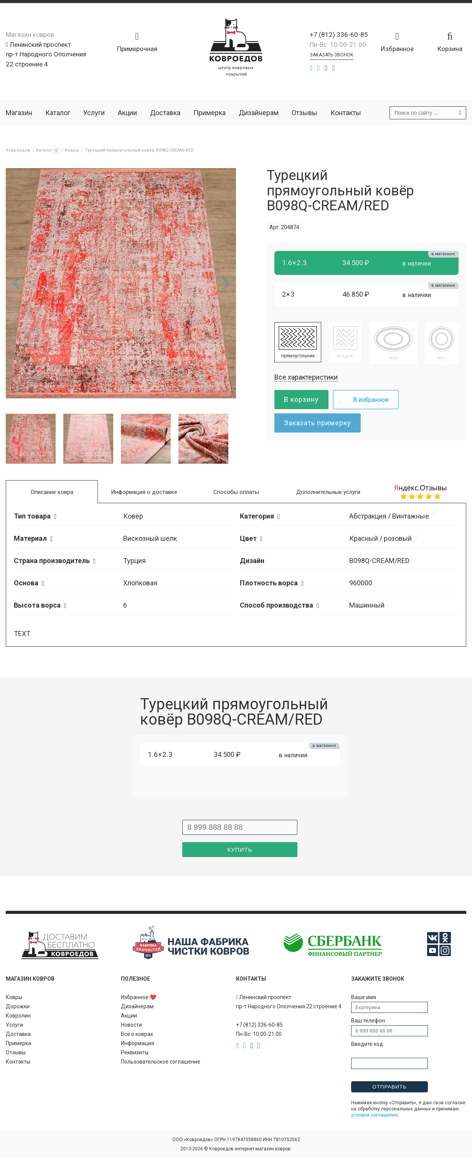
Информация (137, 1043)
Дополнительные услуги (328, 492)
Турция (134, 561)
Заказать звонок (331, 55)
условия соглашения (374, 1115)
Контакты (345, 113)
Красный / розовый (380, 538)
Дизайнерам (259, 113)
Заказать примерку (317, 423)
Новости (131, 1025)
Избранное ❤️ (138, 997)
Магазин (19, 113)
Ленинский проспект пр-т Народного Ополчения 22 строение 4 (46, 54)
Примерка (209, 113)
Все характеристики (306, 377)
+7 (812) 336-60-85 (339, 34)
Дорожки (18, 1006)
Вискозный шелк (150, 538)
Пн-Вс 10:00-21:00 (338, 44)
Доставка (165, 113)
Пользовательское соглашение (160, 1062)
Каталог (57, 113)
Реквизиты (135, 1052)
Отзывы (304, 113)
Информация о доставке (144, 492)
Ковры (14, 997)
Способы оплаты (236, 492)
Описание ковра (52, 492)
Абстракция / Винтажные (389, 516)
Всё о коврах (137, 1034)
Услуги (94, 113)
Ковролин (18, 1016)
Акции (127, 113)
